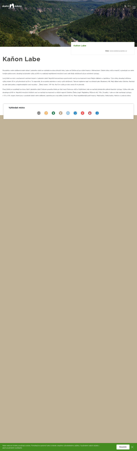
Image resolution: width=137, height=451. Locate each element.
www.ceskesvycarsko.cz (118, 51)
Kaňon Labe (79, 46)
